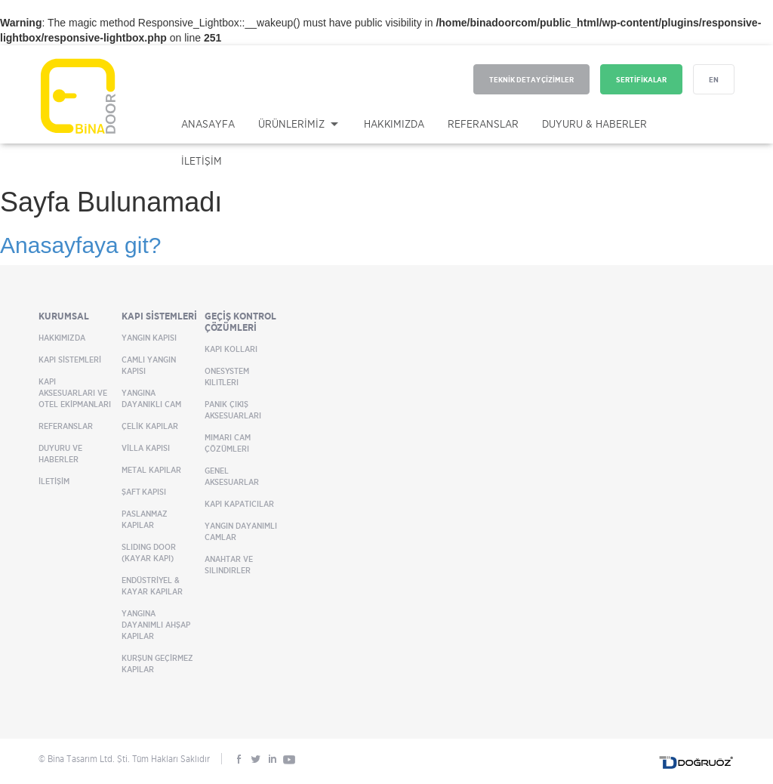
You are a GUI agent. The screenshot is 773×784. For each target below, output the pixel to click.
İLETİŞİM (201, 160)
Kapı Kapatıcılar (239, 503)
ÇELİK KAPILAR (150, 426)
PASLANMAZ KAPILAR (145, 519)
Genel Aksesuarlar (232, 476)
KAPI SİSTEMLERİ (69, 359)
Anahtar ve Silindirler (229, 565)
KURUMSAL (63, 316)
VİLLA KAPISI (146, 448)
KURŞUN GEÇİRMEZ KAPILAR (157, 663)
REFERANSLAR (483, 123)
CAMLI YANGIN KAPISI (149, 365)
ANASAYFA (208, 123)
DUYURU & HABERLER (594, 123)
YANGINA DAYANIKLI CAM (151, 398)
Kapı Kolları (231, 349)
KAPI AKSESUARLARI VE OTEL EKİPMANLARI (74, 392)
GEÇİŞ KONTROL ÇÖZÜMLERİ (240, 321)
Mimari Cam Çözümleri (228, 443)
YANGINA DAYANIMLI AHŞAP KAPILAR (155, 624)
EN (714, 80)
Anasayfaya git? (80, 245)
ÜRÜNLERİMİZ (291, 123)
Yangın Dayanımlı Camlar (241, 531)
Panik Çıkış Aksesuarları (233, 410)
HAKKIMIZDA (394, 123)
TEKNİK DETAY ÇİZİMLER (531, 80)
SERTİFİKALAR (641, 80)
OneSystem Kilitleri (227, 376)
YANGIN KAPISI (149, 337)
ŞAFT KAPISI (144, 491)
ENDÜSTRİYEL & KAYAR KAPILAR (152, 586)
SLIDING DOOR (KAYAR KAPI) (149, 552)
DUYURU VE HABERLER (60, 454)
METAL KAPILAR (151, 470)
